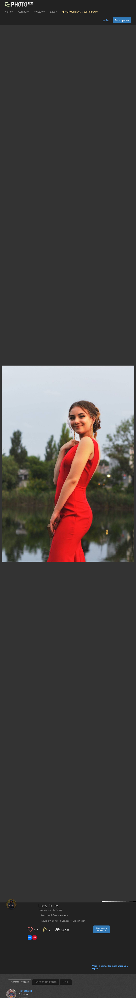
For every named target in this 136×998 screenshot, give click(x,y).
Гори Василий (25, 991)
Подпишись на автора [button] (101, 929)
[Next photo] (132, 450)
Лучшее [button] (39, 11)
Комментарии (20, 982)
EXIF (66, 982)
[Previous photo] (3, 450)
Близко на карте (46, 982)
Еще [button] (53, 11)
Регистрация (122, 20)
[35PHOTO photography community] (18, 4)
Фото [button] (9, 11)
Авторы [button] (23, 11)
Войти (106, 20)
